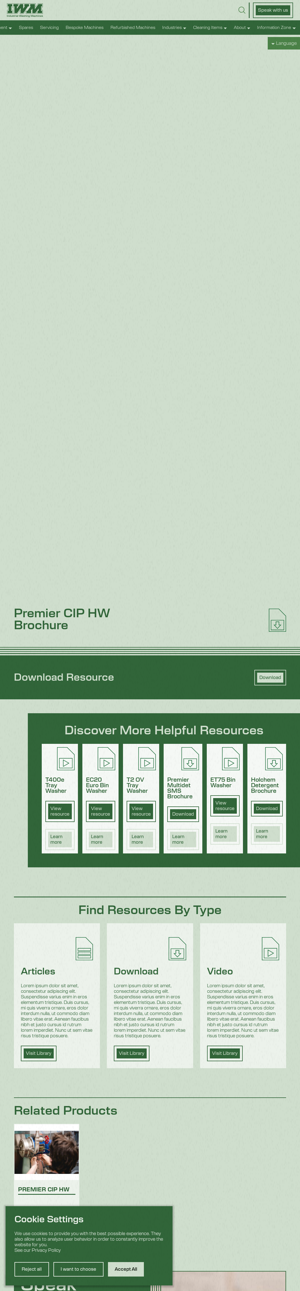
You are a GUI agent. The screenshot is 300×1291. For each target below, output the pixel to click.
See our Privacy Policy (37, 1250)
